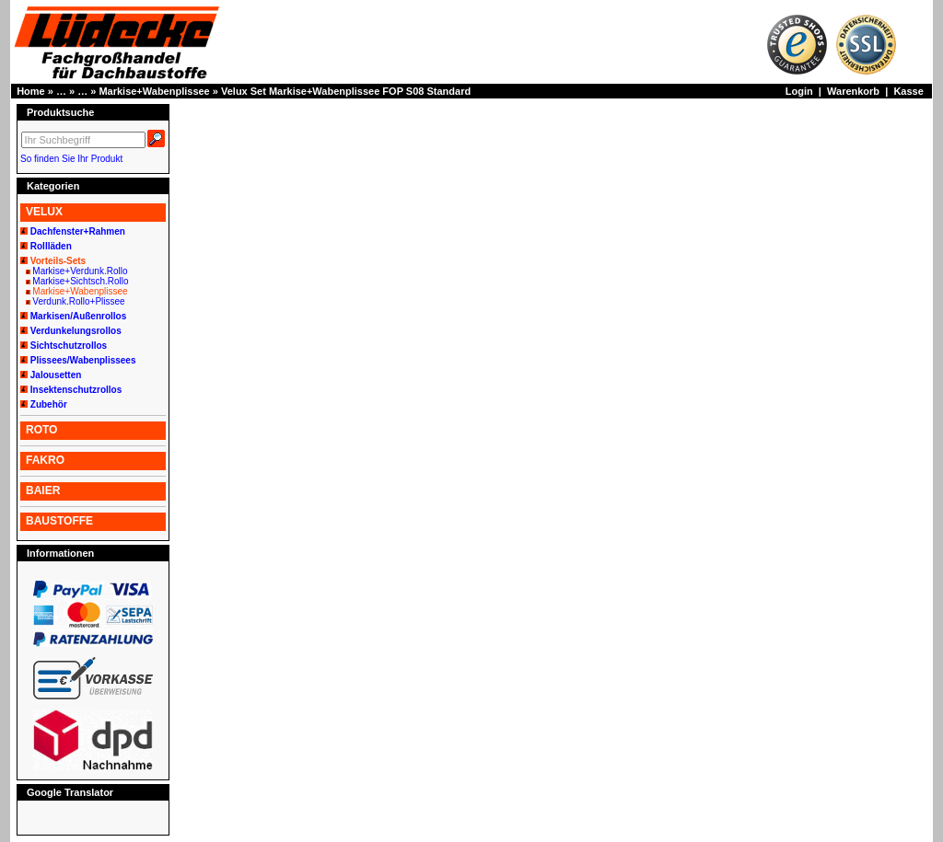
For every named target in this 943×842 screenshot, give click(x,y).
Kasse (908, 91)
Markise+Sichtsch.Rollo (80, 281)
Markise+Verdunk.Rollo (79, 271)
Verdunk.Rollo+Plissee (78, 301)
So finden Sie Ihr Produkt (71, 159)
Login (799, 91)
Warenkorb (853, 91)
